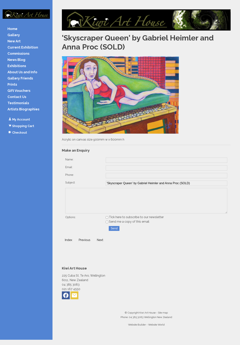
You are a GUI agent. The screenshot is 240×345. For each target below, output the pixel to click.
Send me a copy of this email (127, 227)
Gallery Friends (20, 78)
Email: (69, 167)
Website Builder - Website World (146, 329)
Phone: (69, 174)
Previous (84, 245)
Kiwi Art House (147, 317)
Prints (12, 84)
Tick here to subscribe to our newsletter (135, 222)
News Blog (16, 60)
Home (12, 29)
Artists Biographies (23, 109)
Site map (163, 317)
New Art (14, 41)
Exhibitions (17, 66)
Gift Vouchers (19, 91)
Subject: (70, 182)
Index (68, 245)
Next (100, 245)
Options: (70, 222)
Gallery (14, 35)
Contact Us (17, 97)
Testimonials (18, 103)
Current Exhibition (23, 47)
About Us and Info (22, 72)
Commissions (18, 53)
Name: (69, 159)
